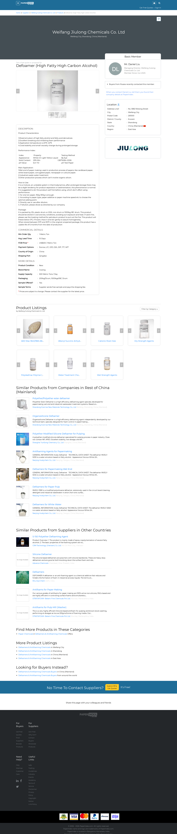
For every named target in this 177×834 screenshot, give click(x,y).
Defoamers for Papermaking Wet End (52, 469)
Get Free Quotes (146, 8)
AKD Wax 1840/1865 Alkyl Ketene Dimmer (40, 341)
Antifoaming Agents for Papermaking (52, 451)
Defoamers (38, 572)
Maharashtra (83, 599)
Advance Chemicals (40, 563)
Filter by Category (150, 309)
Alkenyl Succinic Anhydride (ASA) (73, 341)
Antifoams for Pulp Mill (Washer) (49, 607)
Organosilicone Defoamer (46, 416)
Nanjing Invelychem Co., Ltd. (44, 460)
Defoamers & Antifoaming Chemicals (54, 634)
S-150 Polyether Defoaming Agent (50, 536)
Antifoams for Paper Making (47, 589)
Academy (32, 778)
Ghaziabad (53, 563)
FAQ (17, 763)
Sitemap (19, 766)
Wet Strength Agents (107, 375)
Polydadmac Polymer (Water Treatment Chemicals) (45, 375)
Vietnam (79, 545)
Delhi (47, 581)
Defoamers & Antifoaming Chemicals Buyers (46, 672)
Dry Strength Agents (144, 341)
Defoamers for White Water (47, 504)
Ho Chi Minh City (68, 545)
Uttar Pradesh (64, 563)
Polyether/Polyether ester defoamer (51, 398)
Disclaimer (32, 787)
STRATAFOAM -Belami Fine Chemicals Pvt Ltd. (51, 599)
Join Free (31, 729)
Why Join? (32, 732)
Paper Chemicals (25, 634)
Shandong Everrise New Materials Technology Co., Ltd (54, 407)
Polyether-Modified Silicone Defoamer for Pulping (59, 433)
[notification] (154, 3)
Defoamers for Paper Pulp (46, 487)
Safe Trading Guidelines (32, 766)
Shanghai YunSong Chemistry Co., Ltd (48, 443)
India (72, 563)
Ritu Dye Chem (39, 581)
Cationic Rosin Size (107, 341)
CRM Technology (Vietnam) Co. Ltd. (47, 545)
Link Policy (32, 802)
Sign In (158, 8)
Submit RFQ (112, 687)
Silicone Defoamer (42, 554)
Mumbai (74, 599)
